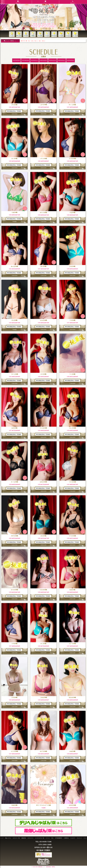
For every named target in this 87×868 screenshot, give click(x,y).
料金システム (8, 838)
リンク (85, 838)
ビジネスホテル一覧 (39, 838)
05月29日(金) (25, 60)
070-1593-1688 (45, 844)
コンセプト (72, 838)
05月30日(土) (34, 60)
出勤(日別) (23, 838)
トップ (1, 838)
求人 (52, 838)
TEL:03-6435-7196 (44, 842)
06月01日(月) (52, 60)
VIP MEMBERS (58, 838)
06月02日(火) (61, 60)
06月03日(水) (70, 60)
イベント (48, 838)
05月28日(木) (16, 60)
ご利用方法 (66, 838)
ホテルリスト (30, 838)
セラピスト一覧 (16, 838)
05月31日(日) (43, 60)
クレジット (79, 838)
